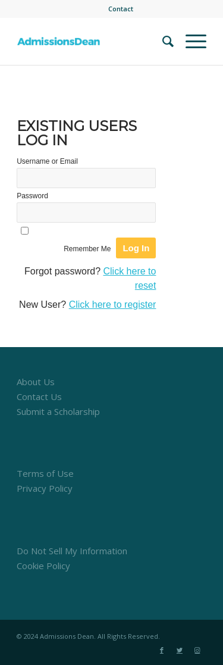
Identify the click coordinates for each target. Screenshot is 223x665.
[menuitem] (120, 9)
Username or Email (47, 161)
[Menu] (190, 41)
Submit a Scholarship (58, 411)
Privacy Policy (45, 488)
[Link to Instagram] (197, 650)
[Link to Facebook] (162, 650)
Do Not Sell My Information (72, 551)
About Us (36, 382)
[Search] (162, 41)
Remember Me (87, 249)
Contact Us (39, 396)
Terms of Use (45, 473)
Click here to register (112, 304)
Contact (120, 8)
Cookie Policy (43, 566)
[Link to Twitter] (180, 650)
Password (32, 196)
